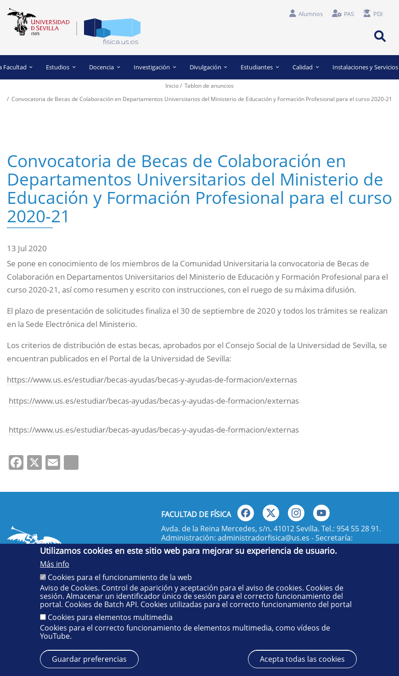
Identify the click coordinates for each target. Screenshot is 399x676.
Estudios (61, 67)
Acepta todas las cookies (302, 659)
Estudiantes (260, 67)
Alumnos (310, 14)
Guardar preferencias (89, 659)
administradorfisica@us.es (263, 538)
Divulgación (208, 67)
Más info (54, 564)
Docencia (104, 67)
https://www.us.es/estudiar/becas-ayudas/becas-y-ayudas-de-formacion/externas (152, 379)
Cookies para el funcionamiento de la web (120, 577)
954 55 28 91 (358, 529)
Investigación (155, 67)
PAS (349, 14)
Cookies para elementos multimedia (110, 617)
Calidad (305, 67)
